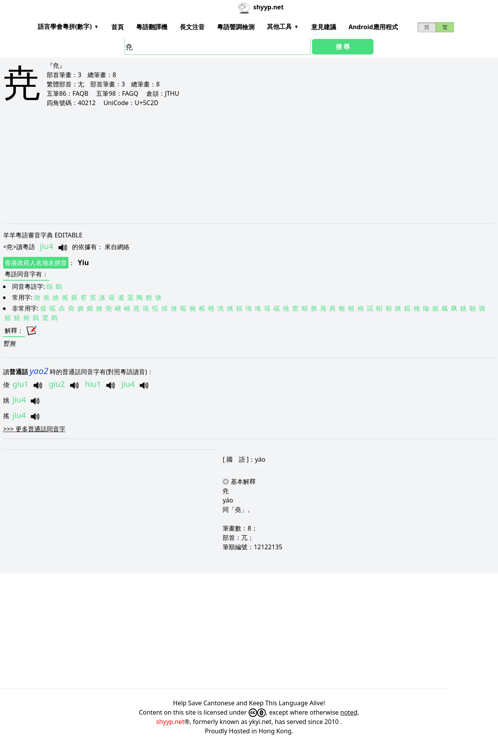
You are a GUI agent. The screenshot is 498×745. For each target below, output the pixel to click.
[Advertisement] (236, 165)
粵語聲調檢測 (235, 27)
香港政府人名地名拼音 (36, 262)
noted (349, 712)
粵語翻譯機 (151, 27)
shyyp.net (170, 721)
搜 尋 (343, 46)
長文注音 (192, 27)
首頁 (117, 27)
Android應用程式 (373, 27)
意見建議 (323, 27)
